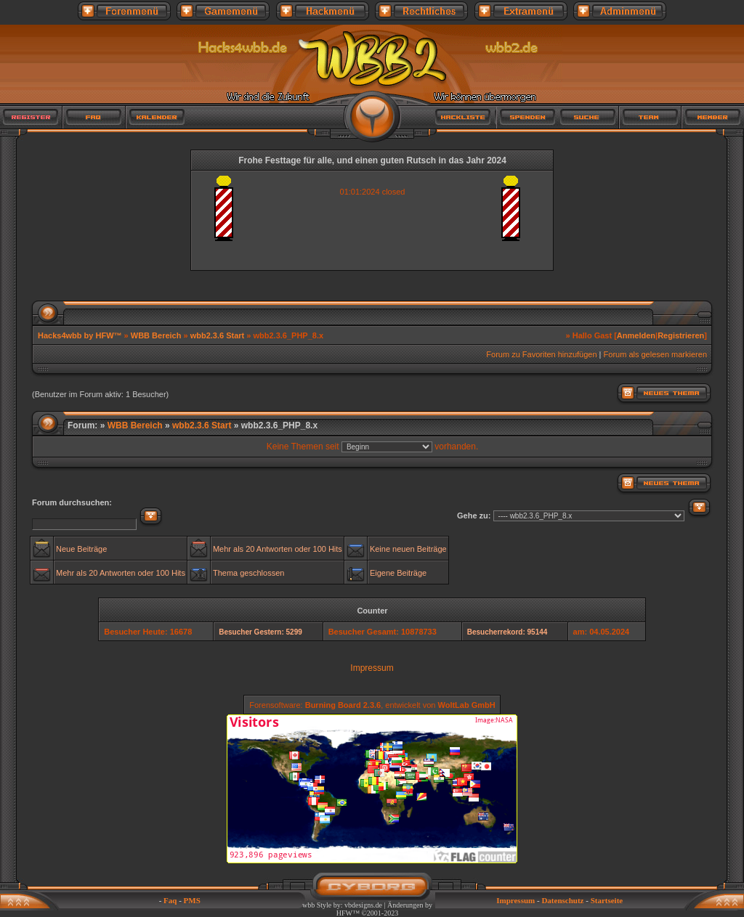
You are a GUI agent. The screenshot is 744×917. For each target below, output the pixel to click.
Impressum (371, 668)
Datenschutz (562, 900)
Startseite (607, 900)
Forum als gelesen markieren (655, 354)
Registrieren (681, 335)
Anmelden (636, 335)
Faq (170, 900)
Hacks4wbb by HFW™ (81, 335)
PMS (192, 900)
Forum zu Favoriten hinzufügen (541, 354)
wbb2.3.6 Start (217, 335)
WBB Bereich (156, 335)
